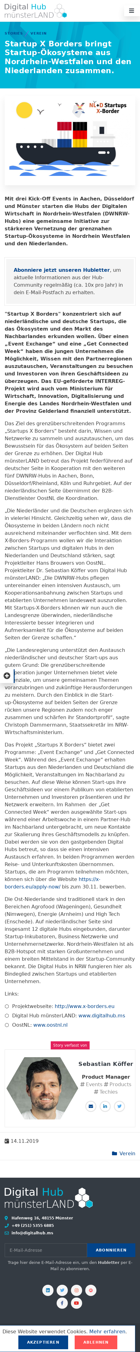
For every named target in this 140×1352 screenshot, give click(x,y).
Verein (38, 33)
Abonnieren (111, 1250)
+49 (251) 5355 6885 (32, 1225)
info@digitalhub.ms (31, 1233)
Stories (14, 33)
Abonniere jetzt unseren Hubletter (62, 270)
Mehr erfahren (107, 1332)
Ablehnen (96, 1342)
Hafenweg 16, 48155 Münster (41, 1218)
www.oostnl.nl (50, 1025)
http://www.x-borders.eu (84, 1006)
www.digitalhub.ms (101, 1016)
